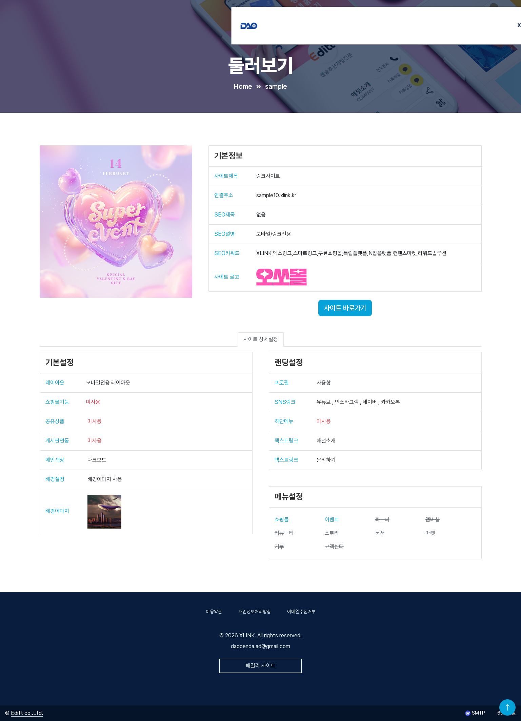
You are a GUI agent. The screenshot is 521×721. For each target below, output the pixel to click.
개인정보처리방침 (254, 611)
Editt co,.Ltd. (27, 713)
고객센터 (437, 20)
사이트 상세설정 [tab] (260, 339)
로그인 (468, 20)
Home (243, 86)
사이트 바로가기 (345, 308)
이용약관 (214, 611)
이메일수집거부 (301, 611)
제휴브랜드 (370, 20)
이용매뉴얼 (405, 20)
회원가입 (497, 20)
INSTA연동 (334, 20)
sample (276, 86)
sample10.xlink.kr (276, 195)
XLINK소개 (298, 20)
